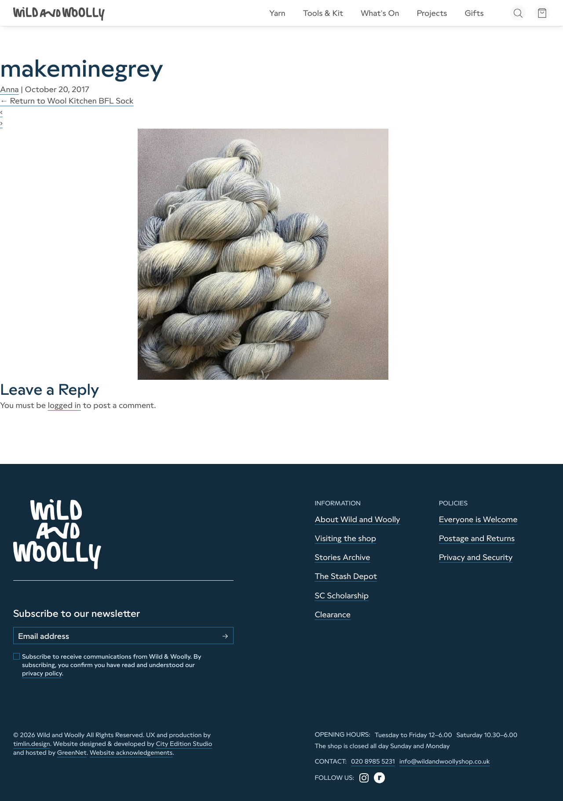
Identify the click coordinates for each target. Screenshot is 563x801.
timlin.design (31, 744)
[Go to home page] (59, 13)
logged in (64, 405)
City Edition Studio (184, 744)
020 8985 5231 (373, 761)
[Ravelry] (379, 777)
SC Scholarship (341, 596)
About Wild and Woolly (357, 519)
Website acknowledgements (131, 752)
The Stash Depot (345, 576)
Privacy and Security (476, 557)
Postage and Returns (477, 538)
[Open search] (518, 13)
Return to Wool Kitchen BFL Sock (67, 101)
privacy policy (42, 673)
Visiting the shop (345, 538)
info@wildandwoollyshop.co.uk (444, 761)
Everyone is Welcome (478, 519)
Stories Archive (342, 557)
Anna (9, 89)
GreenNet (72, 752)
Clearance (332, 614)
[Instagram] (363, 777)
